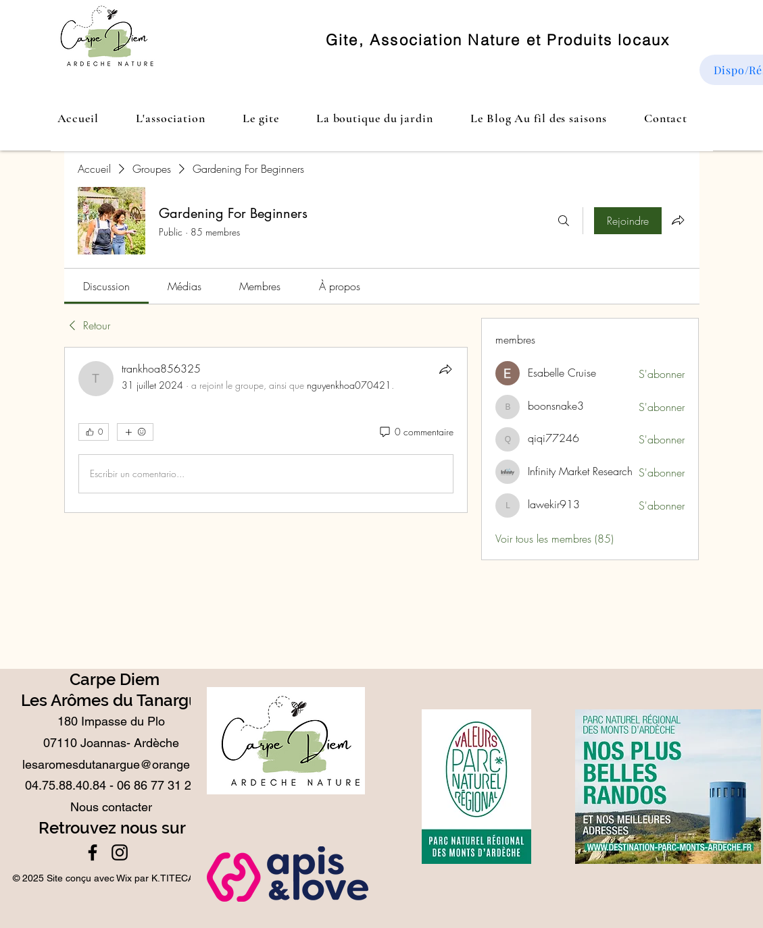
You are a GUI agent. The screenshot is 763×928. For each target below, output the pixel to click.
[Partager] (445, 369)
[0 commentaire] (415, 432)
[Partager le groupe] (678, 220)
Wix (124, 878)
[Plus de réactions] (135, 432)
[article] (266, 430)
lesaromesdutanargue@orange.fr (111, 764)
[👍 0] (93, 432)
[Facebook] (92, 852)
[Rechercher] (564, 220)
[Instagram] (119, 852)
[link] (106, 286)
